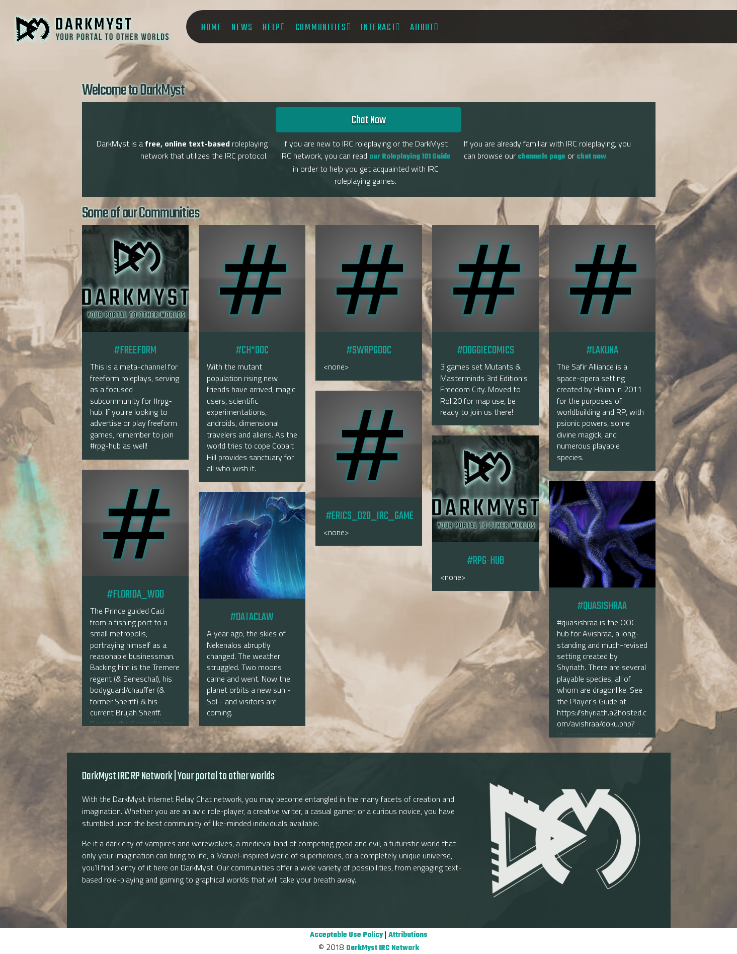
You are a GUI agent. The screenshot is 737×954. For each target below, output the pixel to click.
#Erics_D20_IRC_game (368, 444)
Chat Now (369, 120)
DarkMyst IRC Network (382, 948)
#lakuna (602, 278)
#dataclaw (252, 545)
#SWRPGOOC (369, 278)
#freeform (135, 278)
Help (272, 27)
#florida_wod (135, 523)
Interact (378, 27)
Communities (321, 27)
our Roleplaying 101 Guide (410, 157)
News (242, 27)
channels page (541, 157)
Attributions (408, 935)
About (422, 27)
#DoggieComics (485, 278)
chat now (591, 157)
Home (211, 27)
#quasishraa (602, 534)
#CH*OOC (252, 278)
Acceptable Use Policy (346, 935)
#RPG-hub (485, 489)
